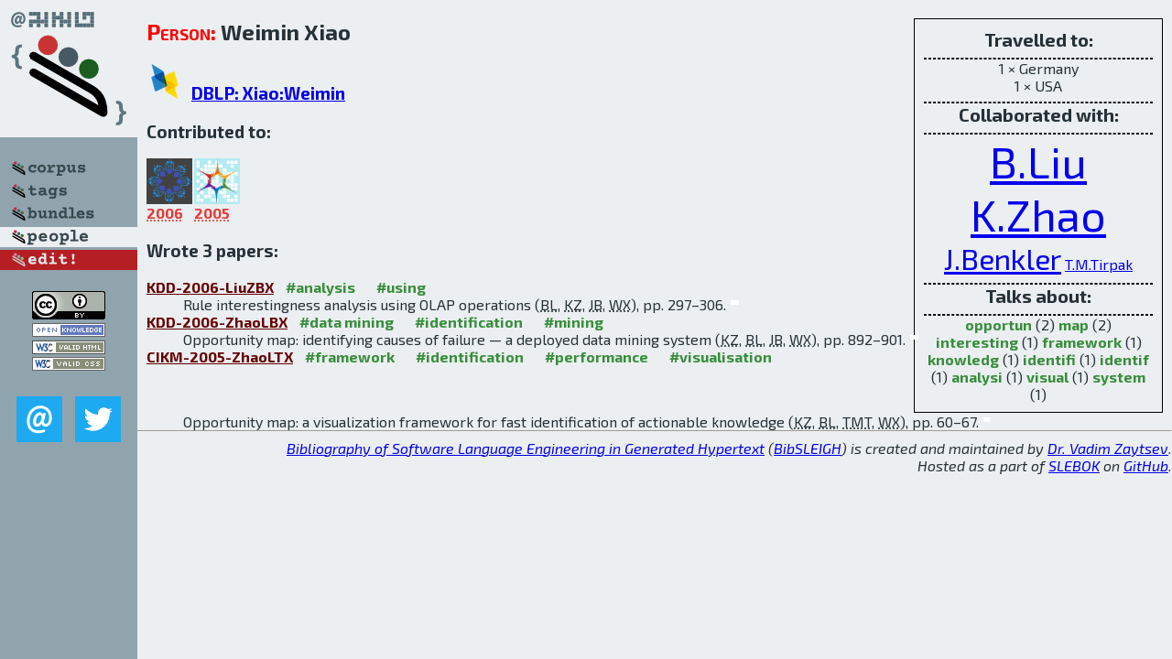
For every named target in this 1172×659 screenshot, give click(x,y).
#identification (469, 321)
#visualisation (720, 356)
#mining (573, 321)
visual (1047, 376)
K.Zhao (1038, 214)
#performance (596, 356)
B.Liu (1038, 161)
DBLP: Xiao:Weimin (268, 92)
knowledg (963, 359)
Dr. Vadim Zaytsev (1107, 448)
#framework (350, 356)
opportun (998, 324)
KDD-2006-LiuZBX (210, 287)
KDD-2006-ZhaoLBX (217, 321)
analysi (977, 376)
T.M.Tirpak (1099, 264)
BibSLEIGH (807, 448)
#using (401, 287)
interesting (977, 342)
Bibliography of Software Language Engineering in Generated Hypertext (526, 448)
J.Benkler (1002, 258)
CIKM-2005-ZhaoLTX (219, 356)
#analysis (320, 287)
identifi (1049, 359)
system (1118, 376)
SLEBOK (1074, 465)
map (1073, 324)
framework (1082, 342)
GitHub (1145, 465)
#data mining (346, 321)
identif (1124, 359)
